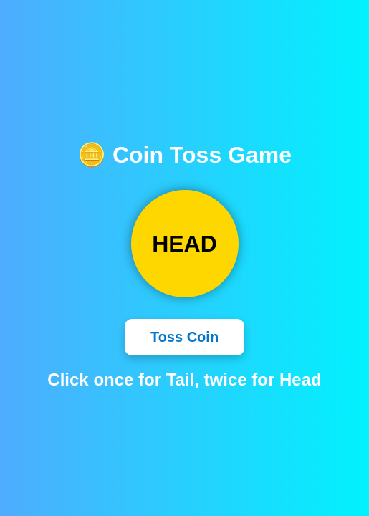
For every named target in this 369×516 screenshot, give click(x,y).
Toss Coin (184, 337)
